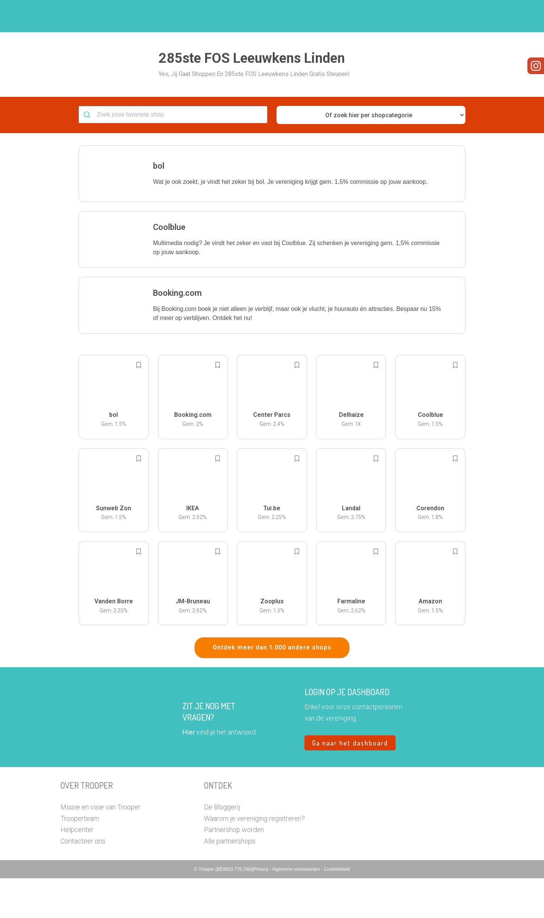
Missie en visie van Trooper (100, 847)
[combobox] (173, 154)
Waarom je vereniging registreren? (254, 858)
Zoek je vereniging (328, 16)
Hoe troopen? (274, 16)
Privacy (261, 909)
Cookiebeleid (337, 909)
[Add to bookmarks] (138, 405)
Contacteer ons (82, 881)
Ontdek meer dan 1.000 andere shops (272, 687)
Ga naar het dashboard (350, 782)
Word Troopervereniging (395, 16)
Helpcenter (77, 869)
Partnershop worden (234, 869)
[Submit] (88, 154)
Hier (188, 772)
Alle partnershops (229, 881)
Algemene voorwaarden (296, 909)
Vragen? (450, 16)
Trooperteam (79, 858)
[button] (477, 16)
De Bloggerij (222, 847)
